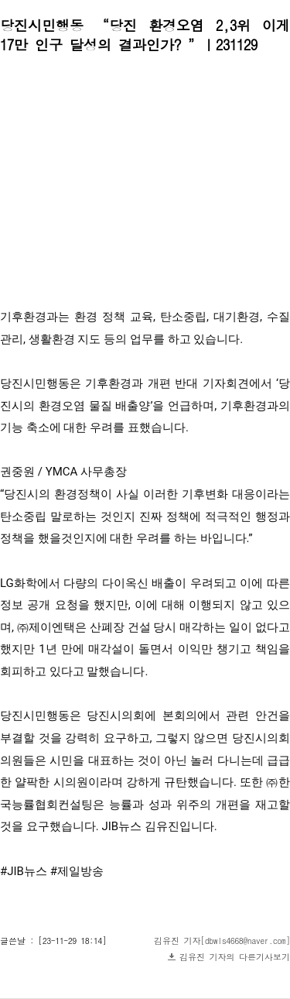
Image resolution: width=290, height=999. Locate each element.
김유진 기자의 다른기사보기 (234, 957)
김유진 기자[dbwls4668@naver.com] (222, 940)
